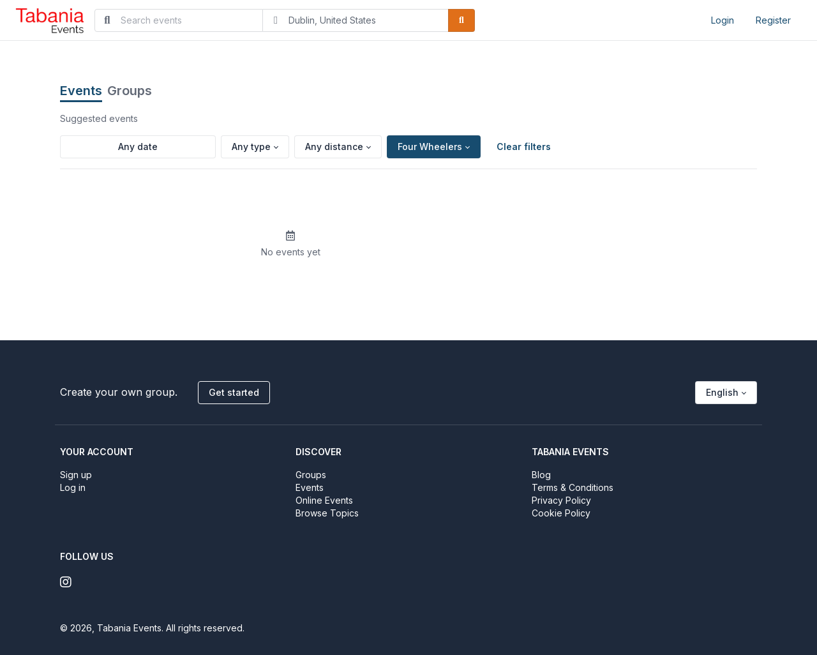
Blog (541, 474)
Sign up (76, 474)
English (722, 392)
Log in (73, 487)
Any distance (334, 146)
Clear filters (524, 146)
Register (773, 20)
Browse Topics (327, 513)
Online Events (324, 500)
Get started (234, 392)
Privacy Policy (561, 500)
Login (722, 20)
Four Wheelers (430, 146)
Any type (251, 146)
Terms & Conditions (572, 487)
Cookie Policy (561, 513)
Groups (129, 90)
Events (81, 90)
